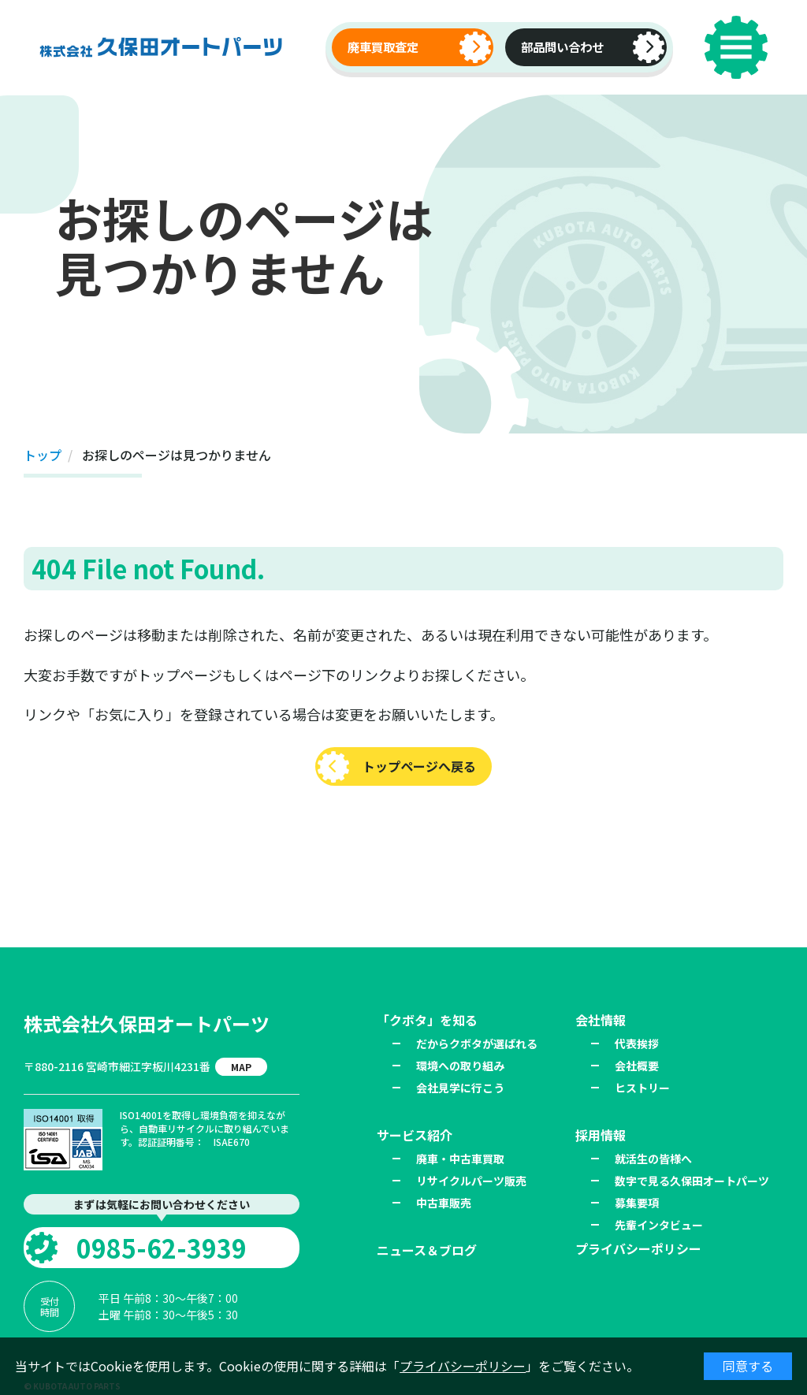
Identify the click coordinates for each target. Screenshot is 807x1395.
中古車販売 (443, 1203)
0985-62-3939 (161, 1247)
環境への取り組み (460, 1065)
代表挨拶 (637, 1043)
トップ (42, 454)
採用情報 (600, 1134)
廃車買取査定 (383, 46)
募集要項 (637, 1203)
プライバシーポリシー (463, 1365)
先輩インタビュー (659, 1225)
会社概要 (637, 1065)
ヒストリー (642, 1088)
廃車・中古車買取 (460, 1158)
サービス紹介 (414, 1134)
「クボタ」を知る (427, 1019)
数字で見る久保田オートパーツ (692, 1181)
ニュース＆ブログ (427, 1250)
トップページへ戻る (419, 766)
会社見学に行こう (460, 1088)
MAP (241, 1066)
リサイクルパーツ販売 (471, 1181)
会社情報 (600, 1019)
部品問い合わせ (562, 46)
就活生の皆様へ (653, 1158)
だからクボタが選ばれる (476, 1043)
